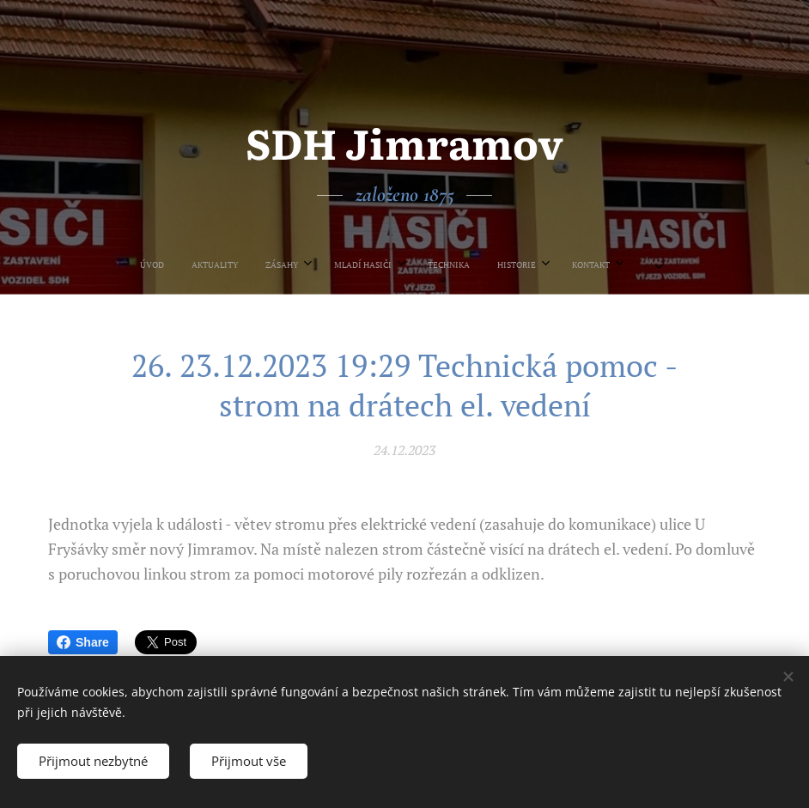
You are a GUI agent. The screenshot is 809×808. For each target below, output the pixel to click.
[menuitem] (298, 264)
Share (83, 642)
